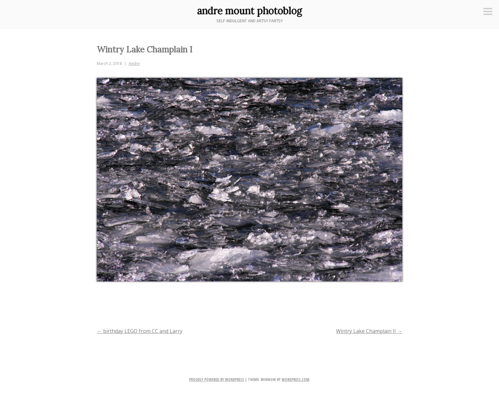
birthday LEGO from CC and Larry (139, 331)
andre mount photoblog (249, 11)
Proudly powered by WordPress (216, 379)
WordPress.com (295, 379)
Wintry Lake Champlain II (369, 331)
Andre (134, 63)
